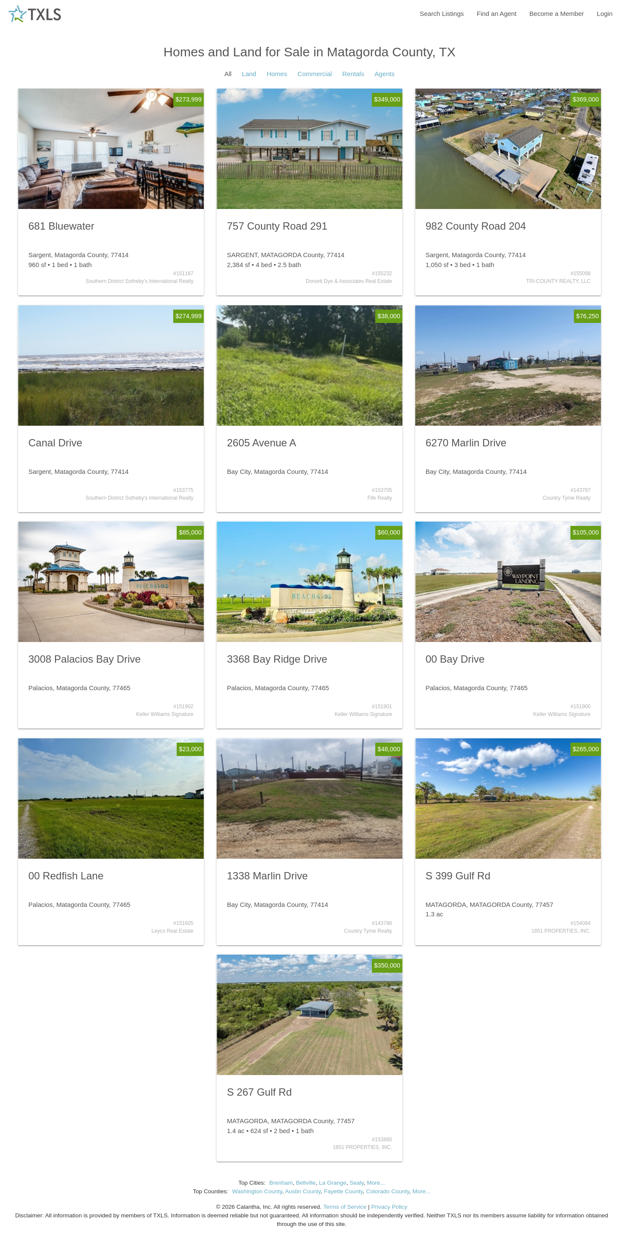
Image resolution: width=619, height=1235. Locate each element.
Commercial (314, 73)
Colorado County (387, 1191)
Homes (277, 73)
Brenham (281, 1183)
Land (249, 73)
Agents (384, 73)
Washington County (257, 1191)
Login (605, 13)
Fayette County (343, 1191)
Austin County (303, 1191)
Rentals (353, 73)
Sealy (356, 1183)
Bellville (306, 1183)
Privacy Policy (389, 1207)
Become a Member (557, 13)
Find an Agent (497, 13)
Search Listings (442, 13)
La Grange (332, 1183)
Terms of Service (345, 1207)
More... (376, 1183)
